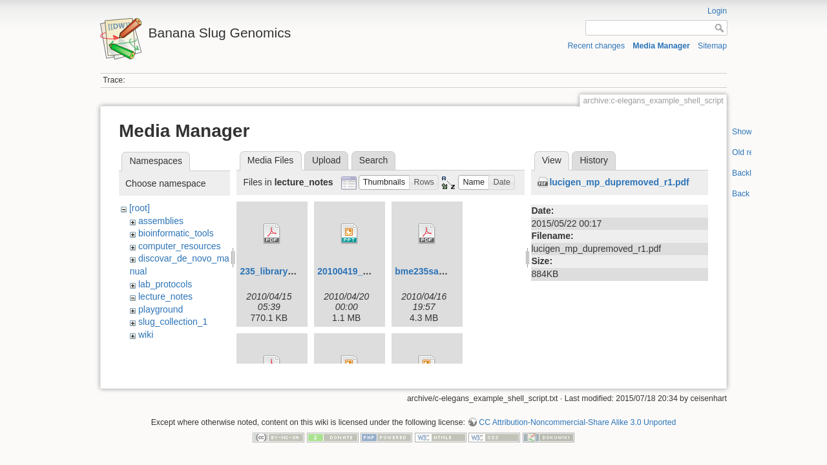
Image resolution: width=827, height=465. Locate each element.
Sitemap (712, 45)
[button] (384, 182)
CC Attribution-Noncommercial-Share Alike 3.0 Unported (577, 417)
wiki (145, 334)
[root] (139, 208)
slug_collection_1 (172, 321)
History (594, 160)
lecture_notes (165, 296)
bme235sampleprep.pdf (445, 271)
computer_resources (179, 246)
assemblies (160, 221)
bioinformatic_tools (176, 233)
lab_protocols (165, 284)
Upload (326, 160)
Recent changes (596, 45)
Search (373, 160)
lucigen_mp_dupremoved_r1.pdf (619, 182)
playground (160, 309)
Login (717, 11)
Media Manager (661, 45)
